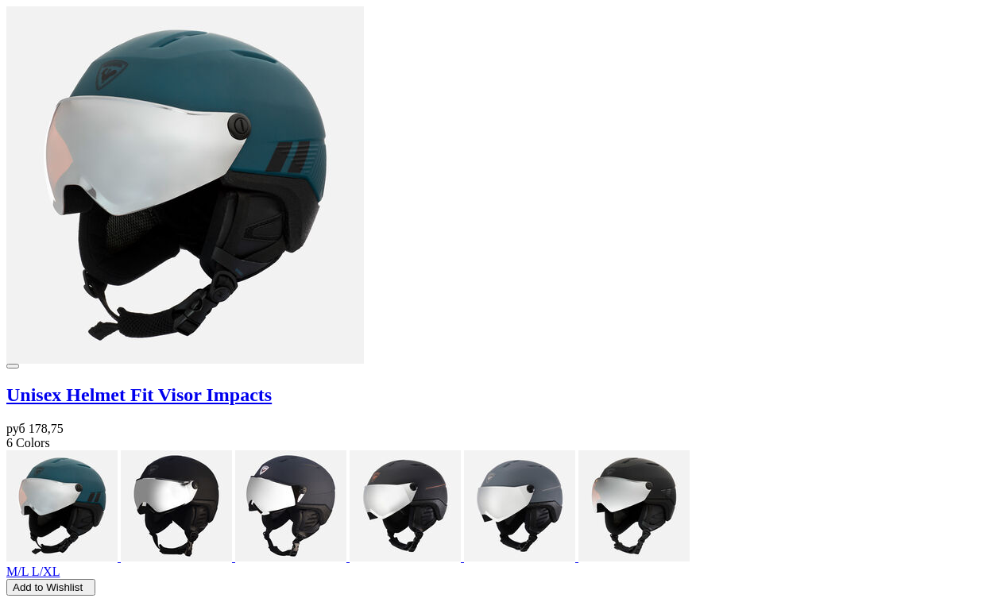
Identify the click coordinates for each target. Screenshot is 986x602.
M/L (19, 571)
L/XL (46, 571)
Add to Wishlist (51, 587)
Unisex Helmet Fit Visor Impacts (139, 394)
